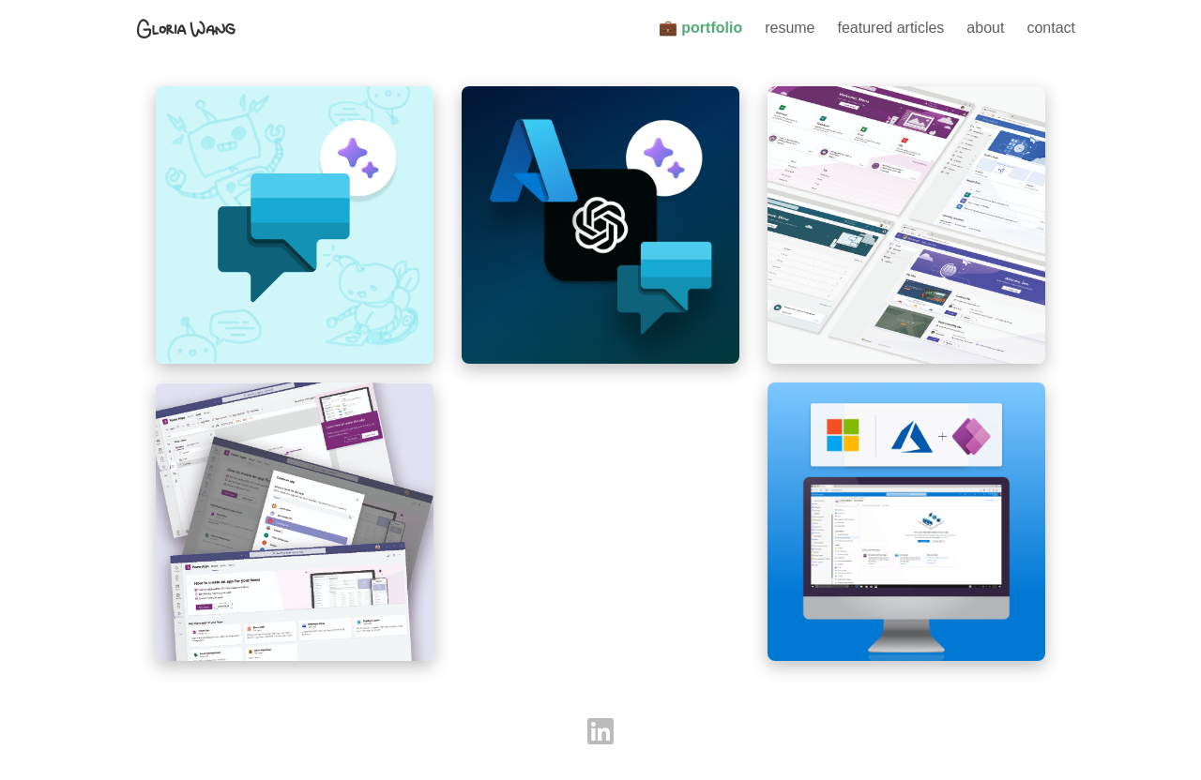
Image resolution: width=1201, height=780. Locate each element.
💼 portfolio (700, 28)
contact (1050, 28)
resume (789, 28)
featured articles (891, 28)
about (985, 28)
